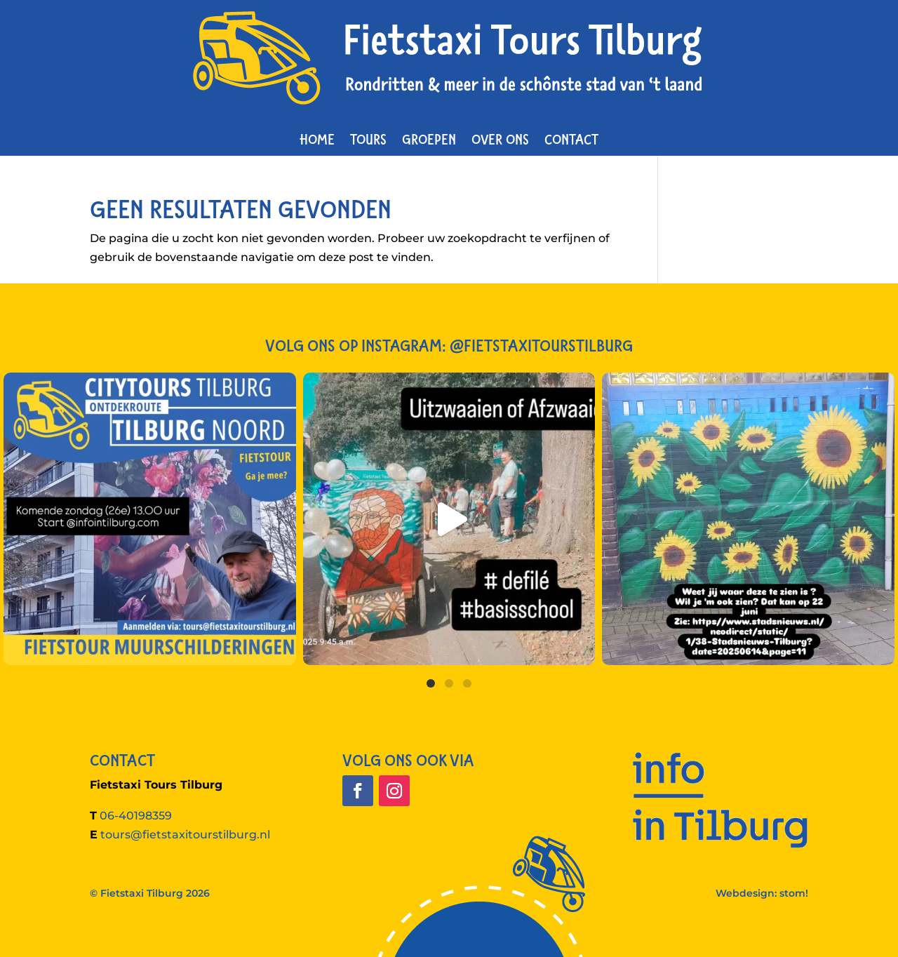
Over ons (500, 139)
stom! (793, 893)
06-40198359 (136, 815)
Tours (368, 139)
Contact (571, 139)
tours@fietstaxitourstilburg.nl (185, 834)
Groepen (429, 139)
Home (317, 139)
